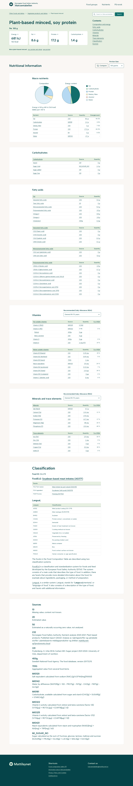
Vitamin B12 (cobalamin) (40, 374)
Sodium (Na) (37, 416)
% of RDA (97, 322)
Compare (102, 66)
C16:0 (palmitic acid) (39, 238)
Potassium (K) (37, 419)
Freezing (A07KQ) (58, 494)
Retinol (36, 332)
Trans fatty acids (38, 203)
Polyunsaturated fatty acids (42, 210)
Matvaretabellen (23, 5)
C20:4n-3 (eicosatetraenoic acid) (43, 280)
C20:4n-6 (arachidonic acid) (42, 283)
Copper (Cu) (37, 447)
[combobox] (103, 14)
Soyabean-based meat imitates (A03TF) (62, 478)
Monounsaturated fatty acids (42, 207)
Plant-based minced (57, 13)
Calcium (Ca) (37, 412)
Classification (97, 41)
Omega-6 (36, 217)
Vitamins (96, 33)
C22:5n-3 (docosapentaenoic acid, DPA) (46, 290)
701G (69, 360)
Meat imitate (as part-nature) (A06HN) (64, 487)
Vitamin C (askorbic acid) (41, 377)
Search (119, 14)
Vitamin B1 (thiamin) (39, 353)
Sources (95, 44)
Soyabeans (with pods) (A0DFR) (62, 490)
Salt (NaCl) (36, 409)
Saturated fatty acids (40, 200)
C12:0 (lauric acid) (38, 231)
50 (69, 132)
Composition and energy (102, 24)
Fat (34, 119)
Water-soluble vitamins (41, 349)
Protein (35, 129)
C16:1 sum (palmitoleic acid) (42, 252)
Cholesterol (37, 221)
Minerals (96, 35)
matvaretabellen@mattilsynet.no (98, 766)
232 (69, 119)
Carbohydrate (37, 122)
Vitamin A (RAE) (38, 325)
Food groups (91, 4)
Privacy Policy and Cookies (57, 773)
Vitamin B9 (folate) (39, 370)
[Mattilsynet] (20, 764)
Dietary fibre (37, 126)
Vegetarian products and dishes (37, 13)
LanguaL (36, 582)
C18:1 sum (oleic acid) (40, 256)
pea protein (46, 49)
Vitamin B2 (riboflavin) (40, 356)
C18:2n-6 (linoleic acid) (40, 266)
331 (80, 163)
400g (81, 221)
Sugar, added (37, 170)
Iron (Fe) (36, 437)
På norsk (118, 4)
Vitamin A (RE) (37, 329)
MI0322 (70, 329)
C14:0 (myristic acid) (39, 235)
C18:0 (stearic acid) (39, 242)
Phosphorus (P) (38, 426)
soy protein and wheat (35, 49)
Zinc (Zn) (36, 440)
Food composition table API (58, 766)
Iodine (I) (36, 450)
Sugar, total (36, 166)
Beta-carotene (39, 336)
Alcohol (35, 132)
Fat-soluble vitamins (40, 322)
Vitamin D (36, 339)
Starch (35, 163)
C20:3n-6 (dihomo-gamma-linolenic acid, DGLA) (48, 276)
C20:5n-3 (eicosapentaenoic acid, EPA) (45, 287)
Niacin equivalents (39, 363)
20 (80, 203)
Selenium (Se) (37, 444)
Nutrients (106, 4)
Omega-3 (36, 214)
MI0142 (70, 136)
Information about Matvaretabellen (59, 769)
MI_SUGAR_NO (84, 166)
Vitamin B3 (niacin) (39, 360)
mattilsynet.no (53, 776)
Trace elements (98, 38)
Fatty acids (96, 27)
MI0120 (70, 409)
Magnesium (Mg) (38, 423)
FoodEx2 (36, 566)
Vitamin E (36, 343)
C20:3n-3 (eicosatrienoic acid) (42, 273)
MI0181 (70, 122)
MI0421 (70, 363)
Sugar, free (36, 173)
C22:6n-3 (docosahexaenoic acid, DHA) (46, 294)
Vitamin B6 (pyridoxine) (40, 367)
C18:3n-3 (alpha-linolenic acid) (42, 269)
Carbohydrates (98, 30)
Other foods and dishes (16, 13)
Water (35, 136)
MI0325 (70, 325)
